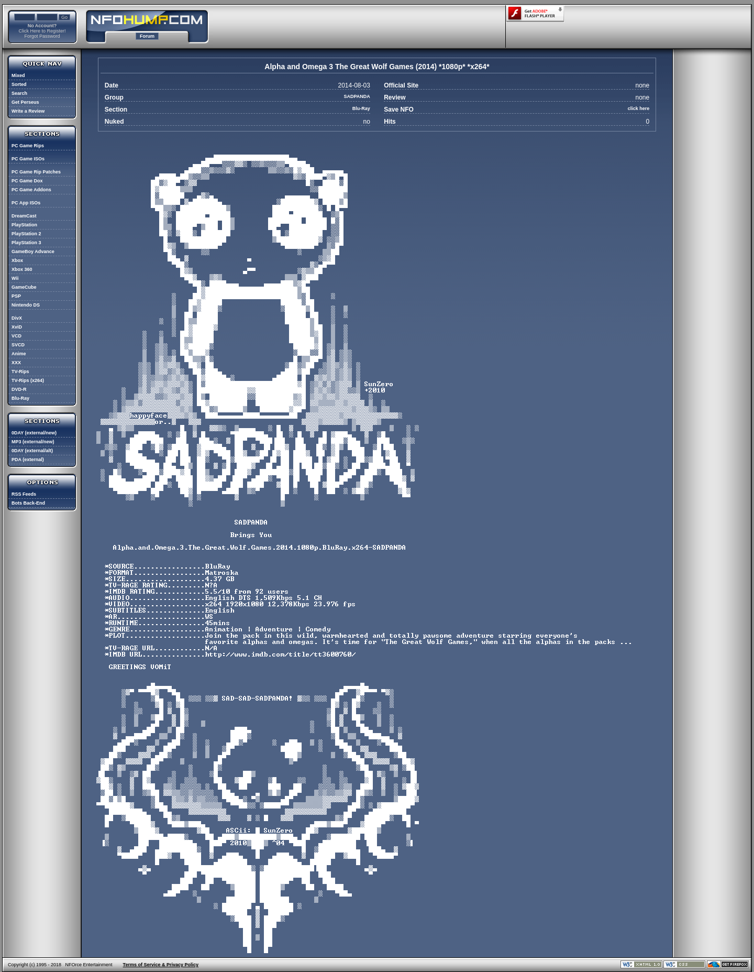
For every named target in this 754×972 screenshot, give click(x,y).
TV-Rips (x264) (28, 380)
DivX (17, 318)
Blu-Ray (20, 398)
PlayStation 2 (26, 233)
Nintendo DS (26, 305)
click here (639, 108)
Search (19, 93)
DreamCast (24, 216)
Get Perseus (25, 102)
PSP (16, 296)
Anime (19, 353)
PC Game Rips (28, 145)
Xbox (17, 260)
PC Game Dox (27, 180)
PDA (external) (28, 459)
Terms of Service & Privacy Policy (160, 964)
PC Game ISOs (28, 158)
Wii (15, 278)
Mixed (18, 75)
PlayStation (24, 224)
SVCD (18, 344)
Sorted (19, 84)
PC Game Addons (31, 189)
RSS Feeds (24, 494)
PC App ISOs (26, 202)
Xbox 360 (22, 269)
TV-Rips (20, 371)
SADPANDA (357, 96)
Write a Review (28, 111)
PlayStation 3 (26, 242)
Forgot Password (42, 36)
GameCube (24, 287)
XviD (17, 327)
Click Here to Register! (41, 31)
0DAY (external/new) (34, 432)
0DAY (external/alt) (32, 450)
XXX (16, 362)
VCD (16, 335)
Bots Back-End (28, 503)
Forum (147, 36)
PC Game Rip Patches (36, 171)
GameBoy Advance (33, 251)
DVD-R (19, 389)
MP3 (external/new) (33, 441)
